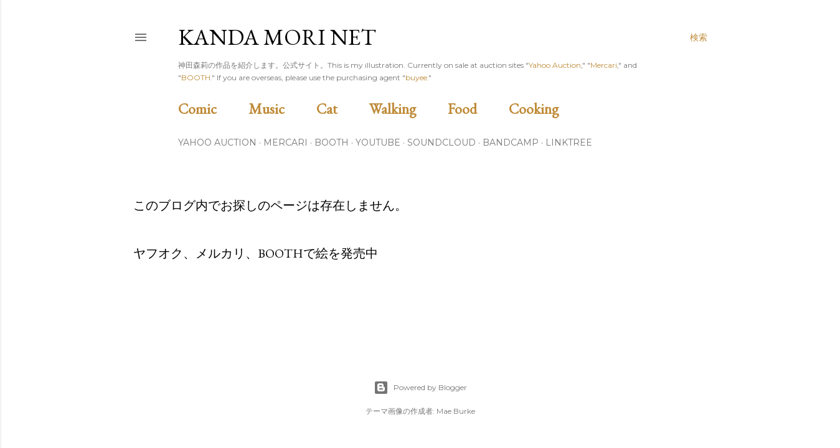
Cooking (548, 108)
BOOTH (195, 77)
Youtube (378, 142)
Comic (211, 108)
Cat (341, 108)
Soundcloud (441, 142)
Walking (407, 108)
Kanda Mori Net (277, 37)
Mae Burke (456, 411)
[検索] (698, 37)
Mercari (603, 65)
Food (477, 108)
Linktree (568, 142)
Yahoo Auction (555, 65)
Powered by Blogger (420, 387)
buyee (416, 77)
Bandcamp (511, 142)
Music (280, 108)
